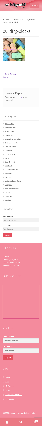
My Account (9, 386)
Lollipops (8, 185)
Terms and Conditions (13, 395)
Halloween (8, 173)
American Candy (10, 128)
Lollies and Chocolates (13, 181)
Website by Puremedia (26, 413)
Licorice (8, 177)
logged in (18, 97)
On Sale (7, 192)
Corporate (8, 150)
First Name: (7, 225)
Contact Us (9, 399)
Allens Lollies (9, 124)
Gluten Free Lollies (17, 20)
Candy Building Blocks (9, 75)
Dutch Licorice (10, 154)
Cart (7, 381)
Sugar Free (8, 196)
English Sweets (10, 162)
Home (7, 20)
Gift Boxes (8, 166)
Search (21, 422)
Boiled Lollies (9, 131)
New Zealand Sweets (12, 189)
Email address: (8, 216)
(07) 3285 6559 (13, 265)
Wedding (8, 200)
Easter (7, 158)
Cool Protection (10, 147)
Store (7, 390)
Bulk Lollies (9, 135)
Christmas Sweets (11, 143)
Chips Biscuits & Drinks (13, 139)
